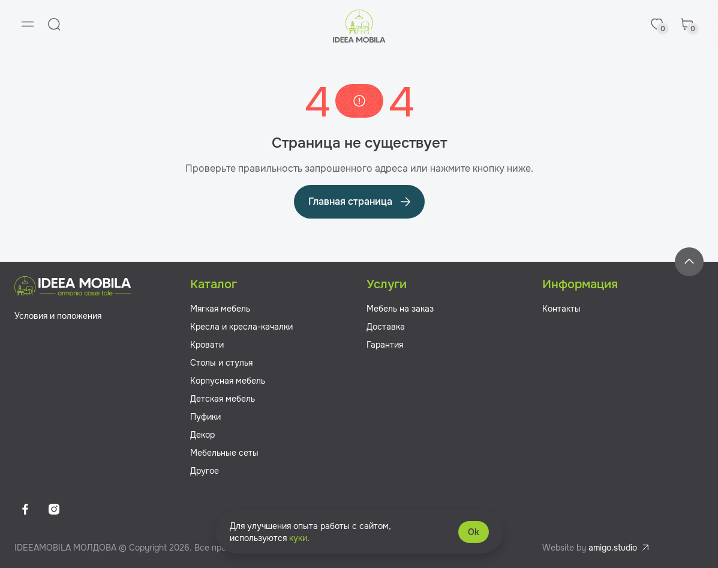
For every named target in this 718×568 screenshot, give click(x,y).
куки (298, 538)
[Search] (54, 24)
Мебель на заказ (400, 308)
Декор (202, 434)
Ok (473, 532)
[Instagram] (54, 509)
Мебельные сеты (224, 452)
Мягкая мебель (220, 308)
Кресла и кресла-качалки (241, 326)
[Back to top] (689, 261)
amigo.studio (612, 547)
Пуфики (205, 416)
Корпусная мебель (227, 380)
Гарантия (384, 344)
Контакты (561, 308)
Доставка (385, 326)
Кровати (207, 344)
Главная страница (360, 202)
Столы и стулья (221, 362)
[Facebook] (25, 509)
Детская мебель (222, 398)
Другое (204, 470)
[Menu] (27, 24)
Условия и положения (57, 315)
